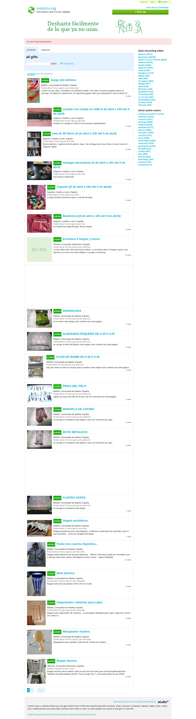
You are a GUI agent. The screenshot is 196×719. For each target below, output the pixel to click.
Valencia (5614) (145, 62)
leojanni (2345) (145, 125)
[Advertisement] (79, 285)
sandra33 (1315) (146, 143)
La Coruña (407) (146, 97)
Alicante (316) (145, 105)
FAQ (122, 701)
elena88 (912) (144, 149)
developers (81, 714)
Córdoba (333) (145, 102)
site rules (130, 701)
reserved (40, 73)
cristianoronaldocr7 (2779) (151, 114)
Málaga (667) (144, 83)
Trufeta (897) (144, 151)
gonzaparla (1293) (147, 146)
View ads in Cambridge (157, 7)
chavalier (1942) (146, 132)
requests (45, 50)
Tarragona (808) (146, 81)
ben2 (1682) (144, 138)
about (115, 701)
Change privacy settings (64, 714)
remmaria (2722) (146, 117)
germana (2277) (145, 127)
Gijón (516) (143, 86)
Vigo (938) (143, 78)
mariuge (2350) (145, 122)
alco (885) (143, 154)
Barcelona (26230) (147, 57)
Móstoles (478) (145, 89)
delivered (48, 73)
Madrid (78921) (145, 54)
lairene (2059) (144, 130)
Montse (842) (144, 157)
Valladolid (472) (145, 92)
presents (31, 50)
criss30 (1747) (145, 135)
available (31, 73)
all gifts (139, 701)
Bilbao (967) (144, 76)
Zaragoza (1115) (146, 73)
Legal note (32, 714)
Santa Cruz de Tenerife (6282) (152, 60)
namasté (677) (145, 165)
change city (66, 63)
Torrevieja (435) (145, 94)
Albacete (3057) (145, 68)
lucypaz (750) (144, 162)
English (164, 2)
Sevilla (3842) (144, 65)
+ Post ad (140, 12)
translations (149, 701)
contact (91, 714)
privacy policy (45, 714)
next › (41, 690)
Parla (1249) (144, 70)
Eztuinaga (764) (145, 159)
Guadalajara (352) (146, 100)
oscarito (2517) (145, 119)
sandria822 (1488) (146, 141)
